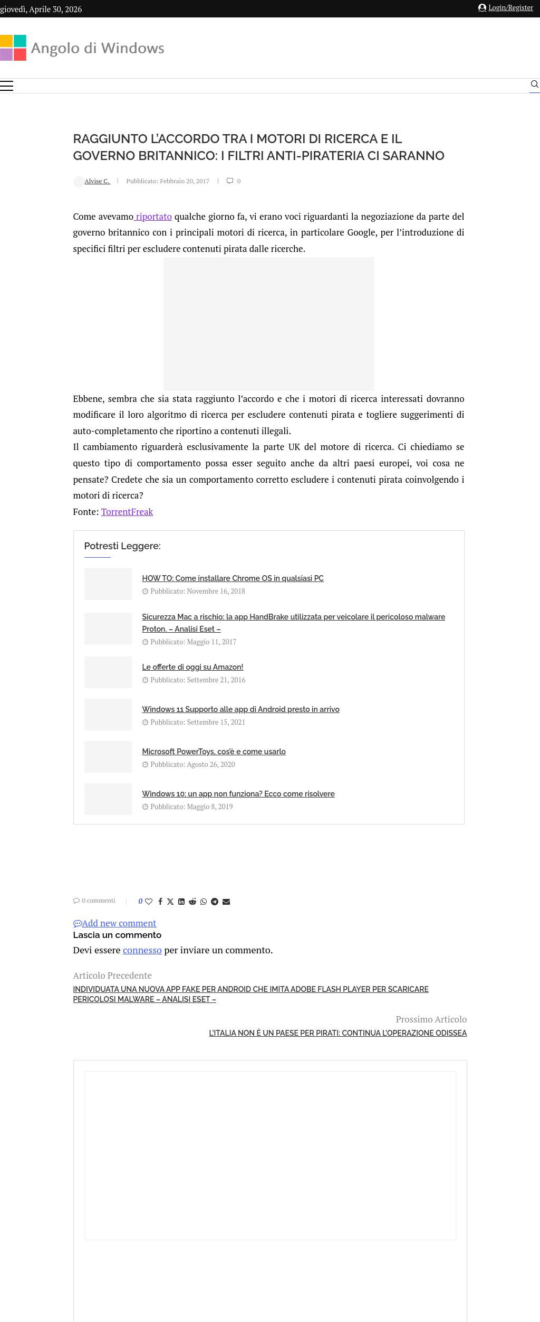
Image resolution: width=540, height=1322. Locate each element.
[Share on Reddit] (124, 848)
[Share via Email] (158, 848)
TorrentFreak (59, 528)
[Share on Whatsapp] (135, 848)
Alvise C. (24, 197)
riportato (85, 233)
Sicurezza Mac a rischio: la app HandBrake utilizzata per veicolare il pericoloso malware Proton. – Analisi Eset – (300, 615)
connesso (70, 895)
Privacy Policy (241, 1205)
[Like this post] (80, 848)
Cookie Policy (299, 1205)
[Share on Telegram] (146, 848)
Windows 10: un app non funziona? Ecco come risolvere (291, 732)
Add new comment (47, 870)
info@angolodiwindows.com (289, 1151)
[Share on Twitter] (102, 848)
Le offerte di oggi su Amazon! (125, 677)
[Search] (534, 86)
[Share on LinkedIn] (113, 848)
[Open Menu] (6, 85)
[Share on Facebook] (92, 848)
